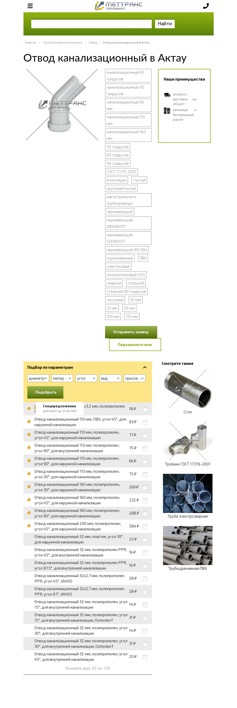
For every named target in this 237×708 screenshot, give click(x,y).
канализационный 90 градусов (125, 90)
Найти (165, 23)
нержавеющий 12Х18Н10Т (120, 238)
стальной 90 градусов (126, 291)
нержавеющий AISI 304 (127, 249)
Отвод (93, 42)
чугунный (115, 299)
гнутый (139, 180)
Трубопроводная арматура (62, 42)
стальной (136, 283)
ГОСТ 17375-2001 (121, 171)
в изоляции (116, 180)
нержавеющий (120, 211)
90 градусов (118, 163)
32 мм (112, 308)
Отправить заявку (131, 331)
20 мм (135, 299)
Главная (30, 42)
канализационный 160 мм (126, 135)
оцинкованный (120, 258)
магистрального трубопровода (121, 199)
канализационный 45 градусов (125, 75)
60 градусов (118, 155)
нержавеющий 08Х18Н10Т (120, 223)
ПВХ (143, 258)
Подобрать (46, 392)
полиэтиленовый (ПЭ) (126, 274)
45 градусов (118, 146)
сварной (114, 283)
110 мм (132, 316)
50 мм (129, 308)
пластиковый (118, 266)
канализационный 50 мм (125, 105)
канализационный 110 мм (126, 120)
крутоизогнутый (121, 188)
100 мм (113, 316)
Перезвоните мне (135, 344)
